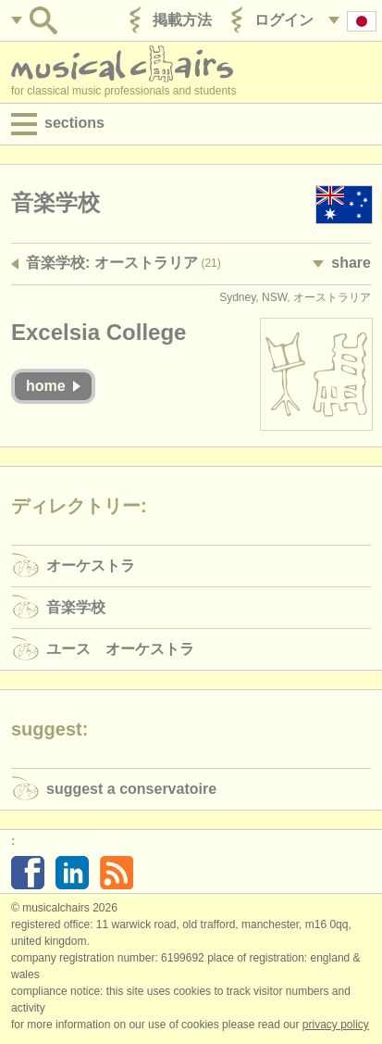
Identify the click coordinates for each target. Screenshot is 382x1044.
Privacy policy (335, 1024)
